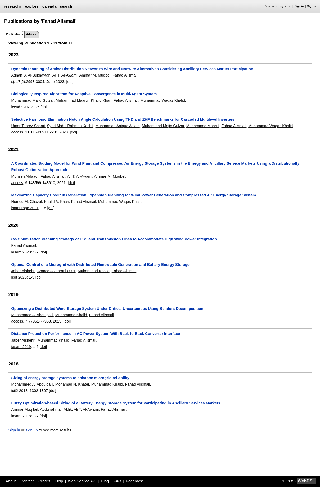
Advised (31, 34)
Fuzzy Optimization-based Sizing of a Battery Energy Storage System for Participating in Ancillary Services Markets (115, 403)
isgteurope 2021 (24, 208)
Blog (105, 481)
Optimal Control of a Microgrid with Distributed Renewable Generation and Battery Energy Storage (100, 264)
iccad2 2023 (21, 107)
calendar (50, 6)
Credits (44, 481)
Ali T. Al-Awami (65, 75)
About (11, 481)
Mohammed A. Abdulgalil (32, 315)
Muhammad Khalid (94, 271)
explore (31, 6)
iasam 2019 (21, 347)
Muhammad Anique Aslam (118, 126)
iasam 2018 (21, 416)
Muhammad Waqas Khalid (162, 100)
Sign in (299, 6)
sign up (31, 430)
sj (12, 81)
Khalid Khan (101, 100)
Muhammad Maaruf (72, 100)
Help (59, 481)
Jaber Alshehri (23, 271)
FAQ (117, 481)
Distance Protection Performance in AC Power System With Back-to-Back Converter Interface (95, 334)
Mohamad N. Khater (72, 384)
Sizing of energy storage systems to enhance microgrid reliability (70, 378)
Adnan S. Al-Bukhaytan (30, 75)
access (17, 132)
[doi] (70, 81)
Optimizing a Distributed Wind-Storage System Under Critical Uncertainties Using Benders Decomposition (107, 308)
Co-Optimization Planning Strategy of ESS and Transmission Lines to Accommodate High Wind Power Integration (114, 239)
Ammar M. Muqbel (95, 75)
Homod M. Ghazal (26, 201)
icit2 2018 (19, 390)
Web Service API (82, 481)
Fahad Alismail (124, 75)
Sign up (312, 6)
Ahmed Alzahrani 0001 (56, 271)
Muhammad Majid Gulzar (32, 100)
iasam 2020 (21, 252)
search (66, 6)
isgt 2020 (18, 277)
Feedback (134, 481)
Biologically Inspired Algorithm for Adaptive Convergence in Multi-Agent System (84, 94)
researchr (12, 6)
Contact (27, 481)
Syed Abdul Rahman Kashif (70, 126)
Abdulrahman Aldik (56, 409)
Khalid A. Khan (56, 201)
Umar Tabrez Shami (28, 126)
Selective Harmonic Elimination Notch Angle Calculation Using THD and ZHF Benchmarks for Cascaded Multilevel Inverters (122, 119)
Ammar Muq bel (24, 409)
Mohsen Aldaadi (24, 176)
